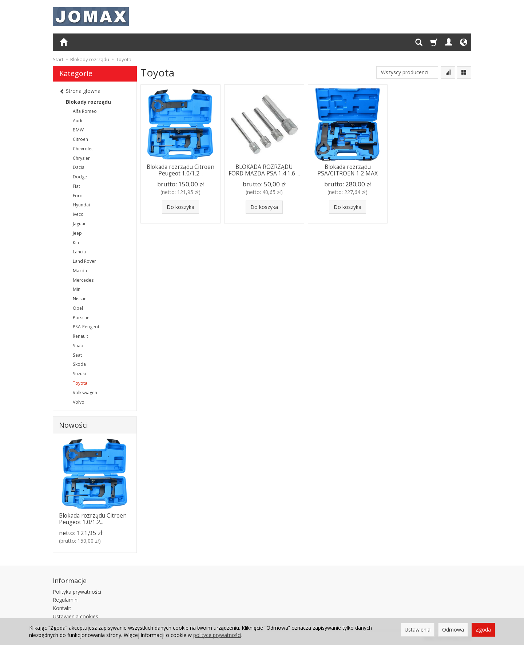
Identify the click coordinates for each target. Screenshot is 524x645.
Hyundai (81, 205)
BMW (78, 130)
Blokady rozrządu (88, 101)
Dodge (80, 177)
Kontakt (62, 608)
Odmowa (453, 629)
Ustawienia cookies (75, 616)
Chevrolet (83, 149)
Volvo (78, 402)
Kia (76, 243)
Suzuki (79, 374)
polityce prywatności (217, 635)
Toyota (80, 383)
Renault (80, 336)
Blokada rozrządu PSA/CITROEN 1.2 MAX (347, 170)
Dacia (78, 167)
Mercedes (83, 280)
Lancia (79, 252)
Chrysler (81, 158)
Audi (77, 121)
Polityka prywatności (77, 591)
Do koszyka (180, 206)
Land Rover (84, 261)
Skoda (79, 364)
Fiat (76, 186)
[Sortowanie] (448, 72)
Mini (77, 289)
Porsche (81, 317)
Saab (78, 346)
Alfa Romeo (85, 111)
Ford (78, 196)
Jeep (77, 233)
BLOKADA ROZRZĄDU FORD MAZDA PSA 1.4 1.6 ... (264, 170)
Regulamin (65, 599)
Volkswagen (85, 392)
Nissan (80, 299)
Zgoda (483, 629)
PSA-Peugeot (86, 327)
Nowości (73, 425)
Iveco (78, 214)
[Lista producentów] (407, 72)
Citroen (80, 139)
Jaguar (79, 224)
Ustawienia (417, 629)
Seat (77, 355)
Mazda (80, 271)
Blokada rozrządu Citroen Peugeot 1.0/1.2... (180, 170)
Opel (78, 308)
